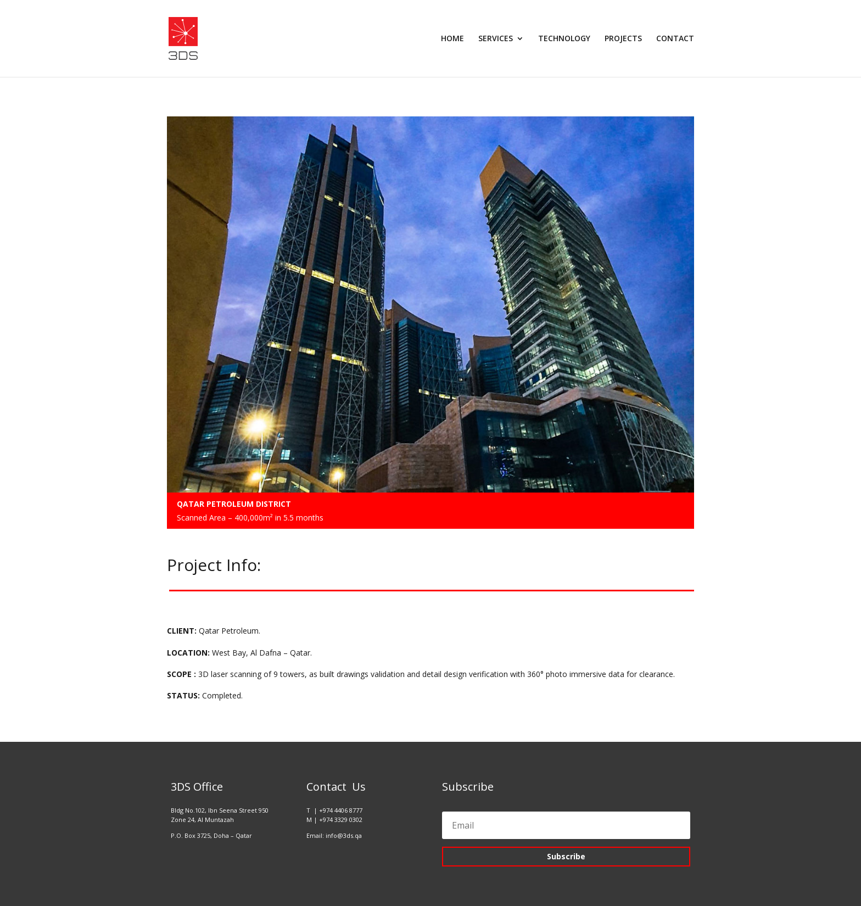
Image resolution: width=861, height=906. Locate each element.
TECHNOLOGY (564, 39)
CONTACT (675, 39)
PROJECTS (623, 39)
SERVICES (495, 39)
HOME (452, 39)
